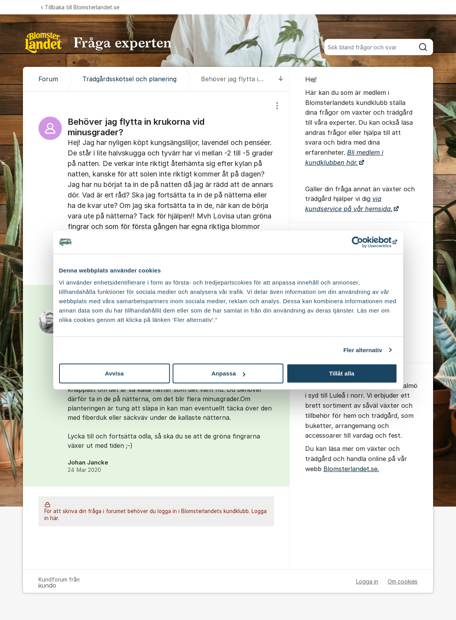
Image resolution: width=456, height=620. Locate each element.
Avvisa (114, 373)
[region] (156, 188)
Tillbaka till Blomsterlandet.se (80, 7)
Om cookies (403, 581)
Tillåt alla (341, 373)
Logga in (367, 581)
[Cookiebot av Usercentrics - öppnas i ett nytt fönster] (363, 242)
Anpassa (228, 373)
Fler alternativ (362, 350)
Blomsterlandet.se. (351, 469)
